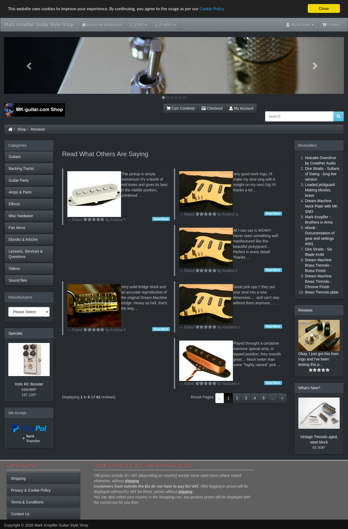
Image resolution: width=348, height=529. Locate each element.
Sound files (18, 280)
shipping (132, 481)
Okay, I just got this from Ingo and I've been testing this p (318, 359)
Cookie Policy (212, 9)
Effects (14, 204)
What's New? (309, 388)
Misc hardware (21, 216)
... (272, 398)
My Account (241, 108)
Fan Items (17, 228)
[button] (29, 65)
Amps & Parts (20, 192)
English (165, 25)
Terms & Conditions (27, 502)
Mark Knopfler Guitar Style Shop (39, 24)
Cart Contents (180, 108)
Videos (14, 268)
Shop (21, 129)
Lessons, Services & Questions (26, 254)
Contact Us (20, 514)
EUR (138, 25)
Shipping (18, 478)
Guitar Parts (19, 180)
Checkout (212, 108)
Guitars (15, 157)
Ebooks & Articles (23, 239)
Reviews (38, 129)
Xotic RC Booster (28, 384)
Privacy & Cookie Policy (31, 490)
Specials (15, 333)
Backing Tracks (21, 168)
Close (324, 8)
